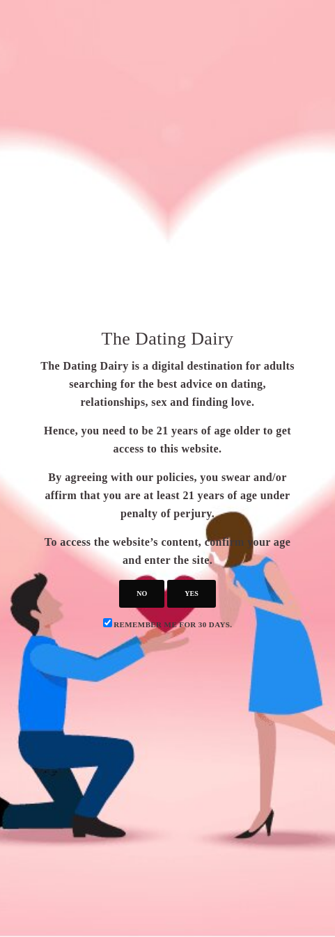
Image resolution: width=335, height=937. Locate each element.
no (142, 593)
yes (191, 593)
